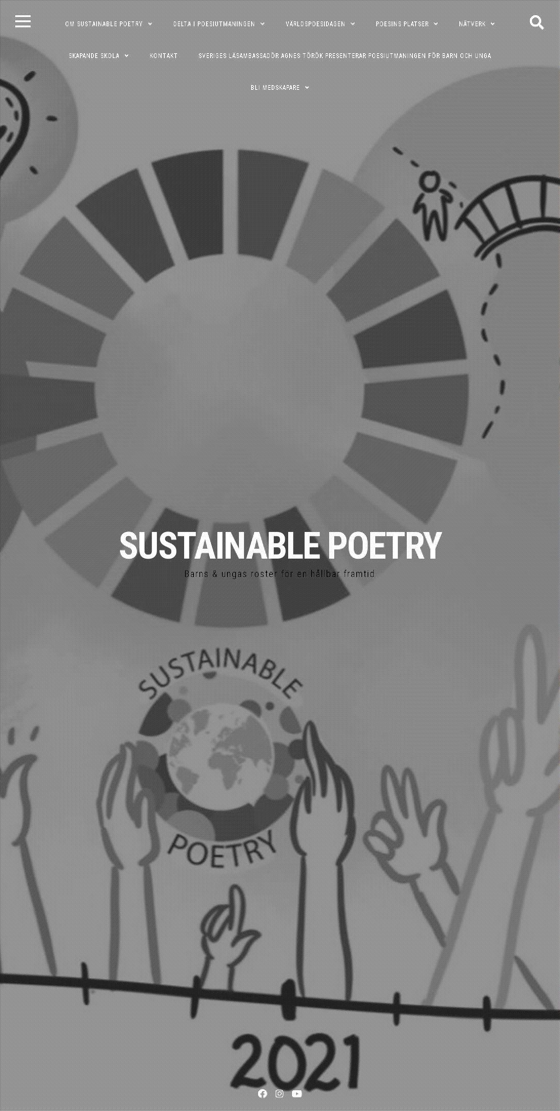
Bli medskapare (275, 87)
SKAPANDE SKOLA (94, 55)
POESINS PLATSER (402, 24)
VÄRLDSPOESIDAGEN (316, 24)
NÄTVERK (472, 24)
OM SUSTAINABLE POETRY (104, 24)
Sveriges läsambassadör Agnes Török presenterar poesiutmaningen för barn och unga (344, 55)
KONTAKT (164, 55)
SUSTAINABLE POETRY (280, 546)
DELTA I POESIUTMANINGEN (214, 24)
